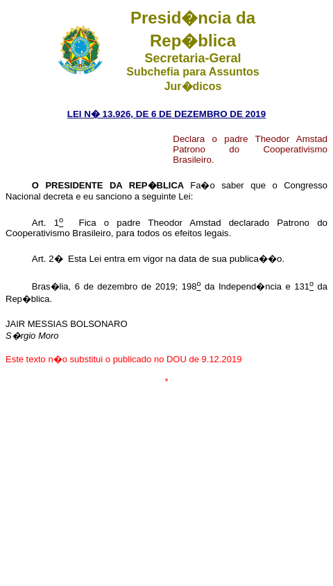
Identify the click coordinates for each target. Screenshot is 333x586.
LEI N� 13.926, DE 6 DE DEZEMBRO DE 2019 (166, 114)
